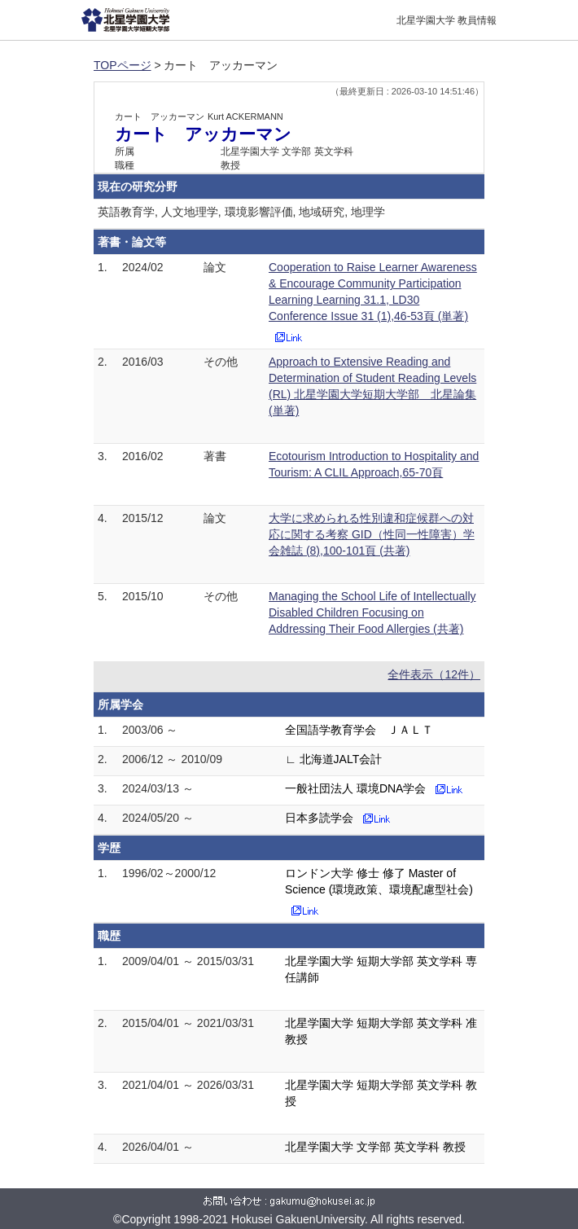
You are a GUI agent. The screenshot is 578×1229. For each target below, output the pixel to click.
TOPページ (122, 65)
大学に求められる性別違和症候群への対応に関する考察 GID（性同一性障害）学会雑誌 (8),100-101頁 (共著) (372, 534)
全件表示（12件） (434, 674)
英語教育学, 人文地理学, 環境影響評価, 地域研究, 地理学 (241, 211)
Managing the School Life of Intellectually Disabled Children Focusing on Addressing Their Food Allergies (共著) (372, 612)
